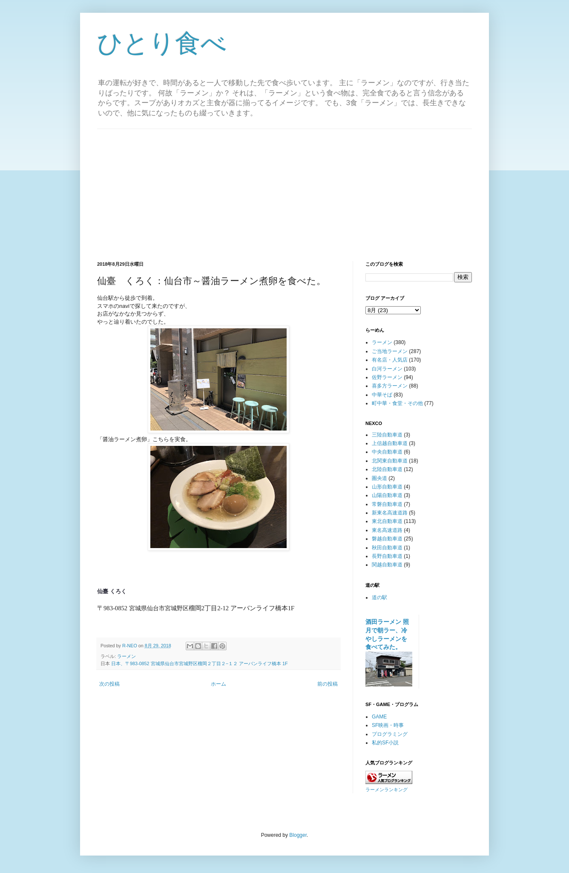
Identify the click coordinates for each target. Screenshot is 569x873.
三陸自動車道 (387, 435)
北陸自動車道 (387, 469)
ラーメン (126, 656)
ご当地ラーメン (390, 351)
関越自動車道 (387, 565)
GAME (379, 717)
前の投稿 (327, 684)
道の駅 (379, 597)
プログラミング (390, 734)
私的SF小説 (385, 743)
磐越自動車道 (387, 539)
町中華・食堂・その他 (397, 403)
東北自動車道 (387, 521)
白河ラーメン (387, 369)
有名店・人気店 (390, 360)
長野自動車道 (387, 556)
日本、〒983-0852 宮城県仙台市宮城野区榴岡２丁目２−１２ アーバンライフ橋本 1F (199, 663)
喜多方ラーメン (390, 386)
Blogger (298, 835)
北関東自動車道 (390, 461)
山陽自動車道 (387, 495)
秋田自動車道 (387, 548)
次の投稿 (109, 684)
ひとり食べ (162, 43)
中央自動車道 (387, 452)
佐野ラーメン (387, 377)
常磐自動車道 (387, 504)
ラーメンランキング (386, 789)
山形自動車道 (387, 487)
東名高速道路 (387, 530)
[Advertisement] (284, 188)
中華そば (382, 395)
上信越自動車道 (390, 443)
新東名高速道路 (390, 513)
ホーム (218, 684)
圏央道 (379, 478)
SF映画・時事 (388, 725)
